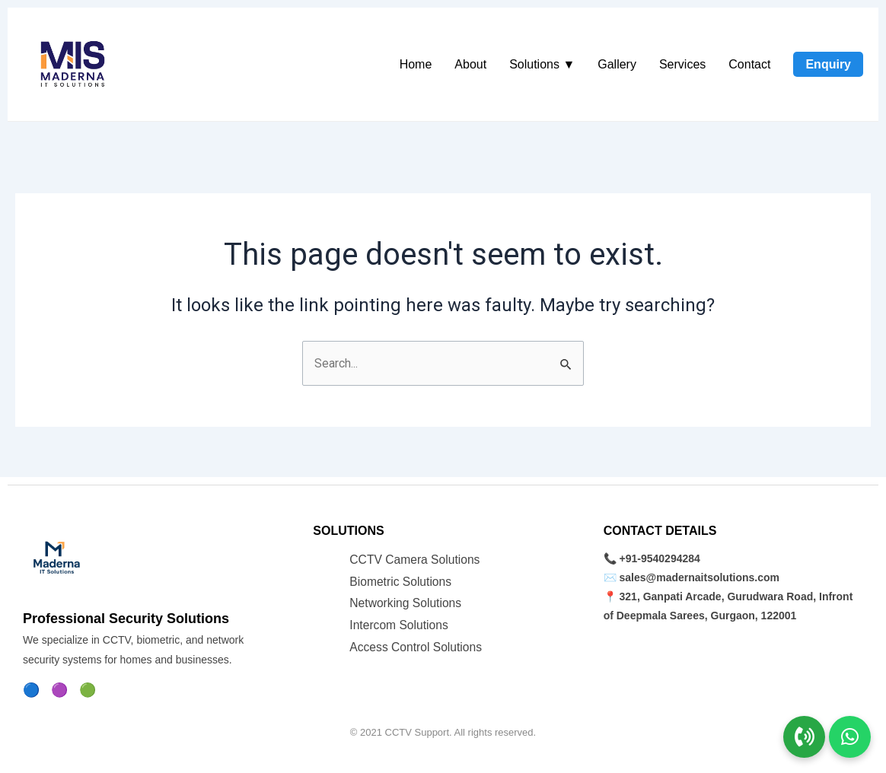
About (470, 64)
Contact (749, 64)
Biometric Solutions (401, 580)
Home (416, 64)
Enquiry (828, 64)
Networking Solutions (406, 602)
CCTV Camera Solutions (416, 558)
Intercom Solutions (400, 625)
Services (682, 64)
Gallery (617, 64)
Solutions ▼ (542, 64)
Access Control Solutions (417, 647)
